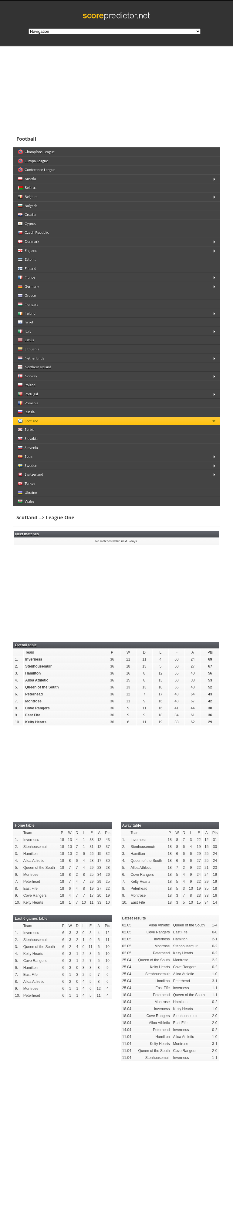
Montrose (33, 701)
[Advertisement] (116, 89)
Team (29, 652)
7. (16, 701)
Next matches (27, 534)
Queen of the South (42, 687)
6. (16, 694)
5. (16, 687)
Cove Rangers (37, 708)
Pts (210, 652)
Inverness (33, 659)
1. (16, 659)
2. (16, 666)
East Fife (32, 715)
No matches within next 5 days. (116, 541)
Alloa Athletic (36, 680)
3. (16, 673)
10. (17, 722)
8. (16, 708)
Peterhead (34, 694)
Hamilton (33, 673)
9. (16, 715)
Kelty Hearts (35, 722)
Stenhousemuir (38, 666)
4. (16, 680)
